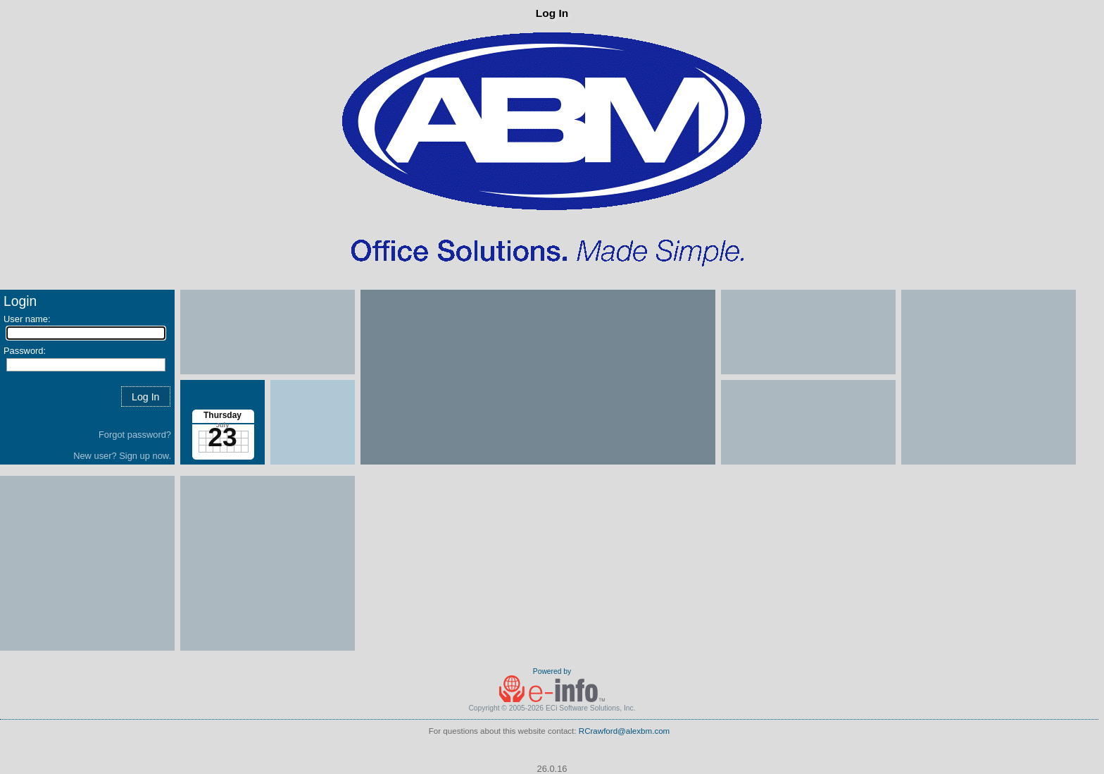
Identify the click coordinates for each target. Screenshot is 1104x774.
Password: (25, 350)
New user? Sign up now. (122, 455)
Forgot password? (135, 434)
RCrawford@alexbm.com (624, 731)
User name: (27, 319)
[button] (145, 396)
